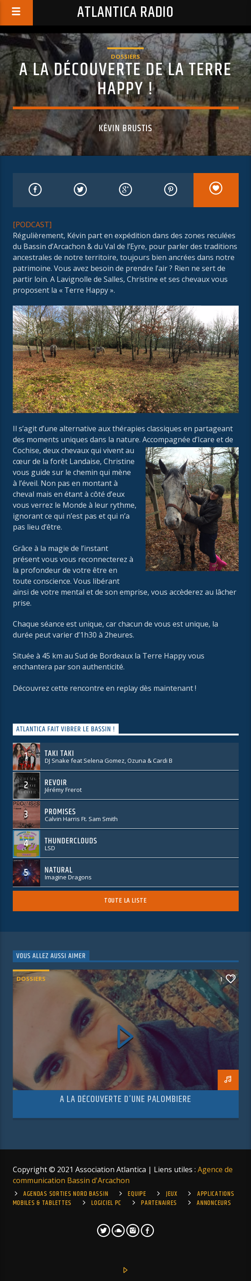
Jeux (172, 1194)
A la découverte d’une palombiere (125, 1099)
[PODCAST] (32, 224)
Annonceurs (214, 1203)
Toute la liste (125, 900)
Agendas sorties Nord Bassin (65, 1194)
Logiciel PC (106, 1203)
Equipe (137, 1194)
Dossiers (125, 56)
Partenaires (159, 1203)
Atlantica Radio (125, 12)
